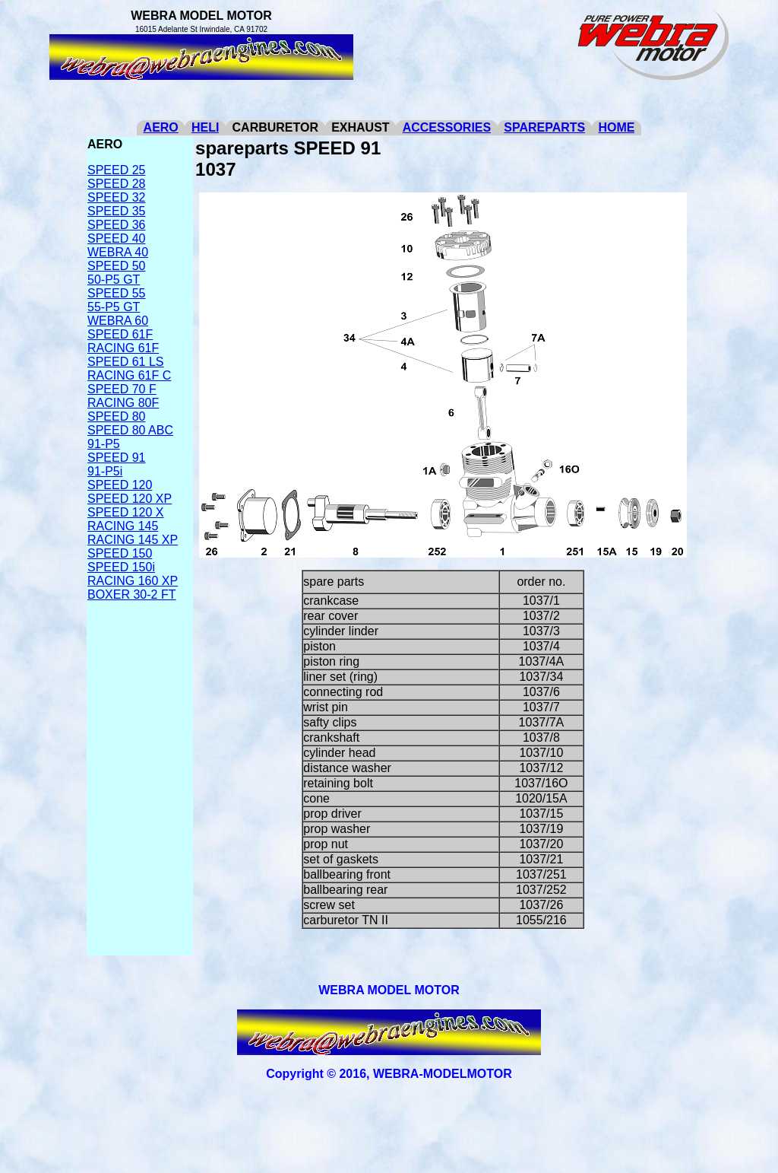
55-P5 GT (113, 306)
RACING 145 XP (132, 539)
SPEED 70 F (122, 389)
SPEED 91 (116, 457)
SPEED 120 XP (129, 498)
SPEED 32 (116, 197)
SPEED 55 (116, 293)
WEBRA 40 (117, 252)
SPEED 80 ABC (130, 430)
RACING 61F (123, 348)
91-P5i (104, 471)
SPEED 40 (116, 238)
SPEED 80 (116, 416)
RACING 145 (122, 526)
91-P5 (103, 443)
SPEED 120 (119, 484)
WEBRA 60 (117, 320)
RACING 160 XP (132, 580)
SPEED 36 (116, 224)
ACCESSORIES (447, 127)
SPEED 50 (116, 265)
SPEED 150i (121, 567)
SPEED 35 (116, 211)
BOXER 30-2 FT (131, 594)
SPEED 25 (116, 170)
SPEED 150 (119, 553)
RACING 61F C (129, 375)
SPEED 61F (120, 334)
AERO (161, 127)
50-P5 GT (113, 279)
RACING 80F (123, 402)
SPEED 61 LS (125, 361)
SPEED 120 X (125, 512)
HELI (205, 127)
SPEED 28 (116, 183)
